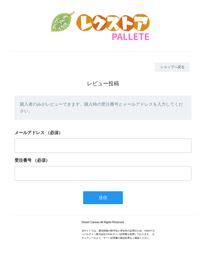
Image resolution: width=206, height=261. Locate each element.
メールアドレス (29, 132)
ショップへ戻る (172, 67)
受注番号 (23, 160)
